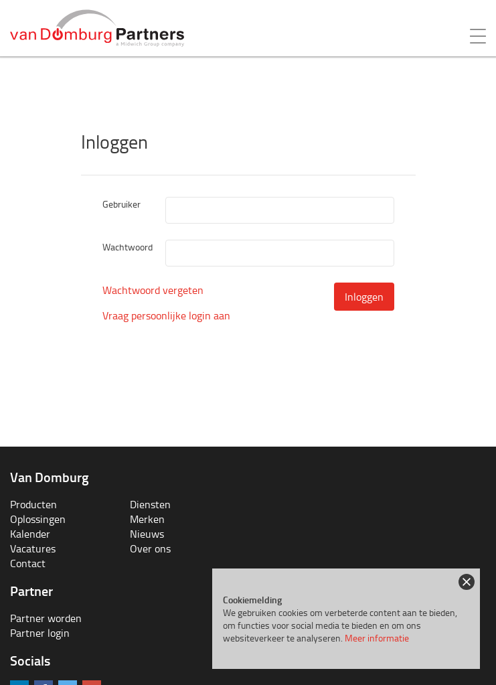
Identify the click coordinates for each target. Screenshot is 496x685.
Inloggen (364, 296)
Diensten (150, 504)
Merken (147, 519)
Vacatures (33, 548)
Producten (33, 504)
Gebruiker (121, 204)
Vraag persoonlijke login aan (166, 315)
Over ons (150, 548)
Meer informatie (377, 637)
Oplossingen (38, 519)
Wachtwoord (127, 246)
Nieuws (147, 533)
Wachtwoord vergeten (152, 290)
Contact (28, 563)
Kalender (30, 533)
